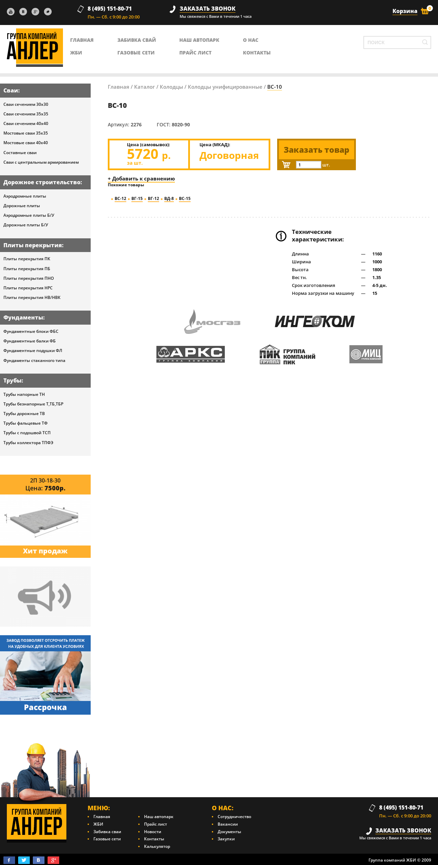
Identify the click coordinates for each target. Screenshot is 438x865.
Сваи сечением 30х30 (25, 104)
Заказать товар (316, 149)
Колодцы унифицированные (225, 86)
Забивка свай (136, 40)
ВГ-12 (153, 198)
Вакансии (228, 824)
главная (82, 40)
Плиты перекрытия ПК (26, 259)
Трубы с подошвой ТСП (27, 433)
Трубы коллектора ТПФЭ (28, 443)
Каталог (144, 86)
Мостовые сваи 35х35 (25, 133)
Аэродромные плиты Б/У (28, 215)
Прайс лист (195, 53)
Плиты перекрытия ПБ (26, 269)
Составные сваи (20, 152)
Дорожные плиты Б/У (25, 225)
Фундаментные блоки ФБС (31, 331)
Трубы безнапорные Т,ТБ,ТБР (33, 404)
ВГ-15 (137, 198)
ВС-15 (185, 198)
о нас (250, 40)
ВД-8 (169, 198)
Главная (118, 86)
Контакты (154, 839)
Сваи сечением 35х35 (25, 114)
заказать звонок (207, 8)
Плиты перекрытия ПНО (28, 278)
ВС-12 (120, 198)
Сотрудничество (234, 816)
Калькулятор (157, 846)
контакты (257, 53)
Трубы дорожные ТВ (24, 413)
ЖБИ (76, 53)
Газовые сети (136, 53)
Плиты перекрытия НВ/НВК (32, 297)
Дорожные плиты (21, 206)
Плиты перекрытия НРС (28, 288)
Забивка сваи (107, 832)
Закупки (226, 839)
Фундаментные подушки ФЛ (32, 350)
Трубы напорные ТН (24, 394)
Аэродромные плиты (24, 196)
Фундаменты (23, 317)
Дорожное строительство (41, 182)
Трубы (12, 380)
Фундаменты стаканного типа (34, 360)
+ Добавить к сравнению (141, 178)
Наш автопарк (199, 40)
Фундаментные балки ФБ (29, 341)
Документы (229, 832)
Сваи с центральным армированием (41, 162)
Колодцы (171, 86)
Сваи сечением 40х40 (25, 123)
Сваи (10, 90)
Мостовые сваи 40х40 (25, 143)
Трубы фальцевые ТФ (25, 423)
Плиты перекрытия (32, 245)
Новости (152, 832)
